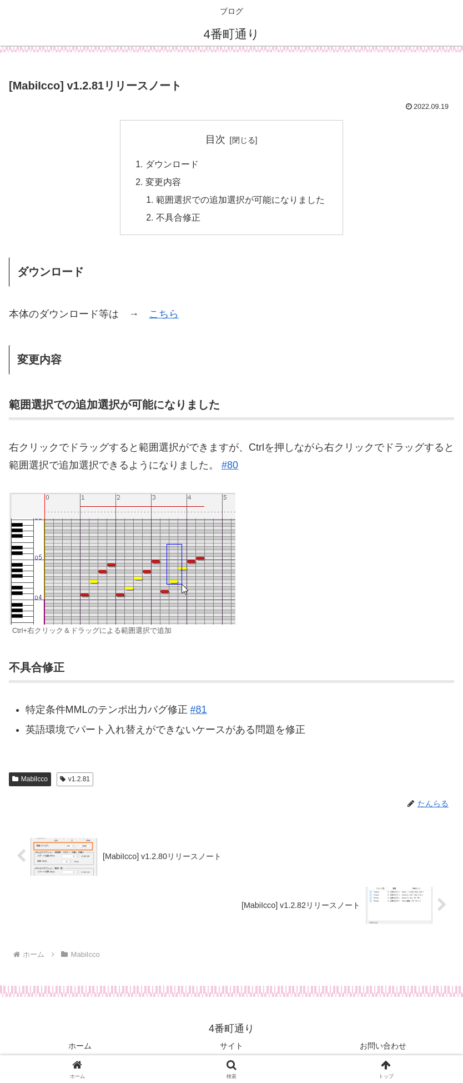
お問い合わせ (383, 1047)
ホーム (80, 1047)
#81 (198, 711)
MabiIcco (30, 780)
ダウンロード (172, 164)
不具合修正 (178, 219)
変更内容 (163, 183)
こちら (164, 315)
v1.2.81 (75, 780)
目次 (215, 139)
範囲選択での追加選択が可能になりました (240, 201)
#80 (230, 466)
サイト (231, 1047)
